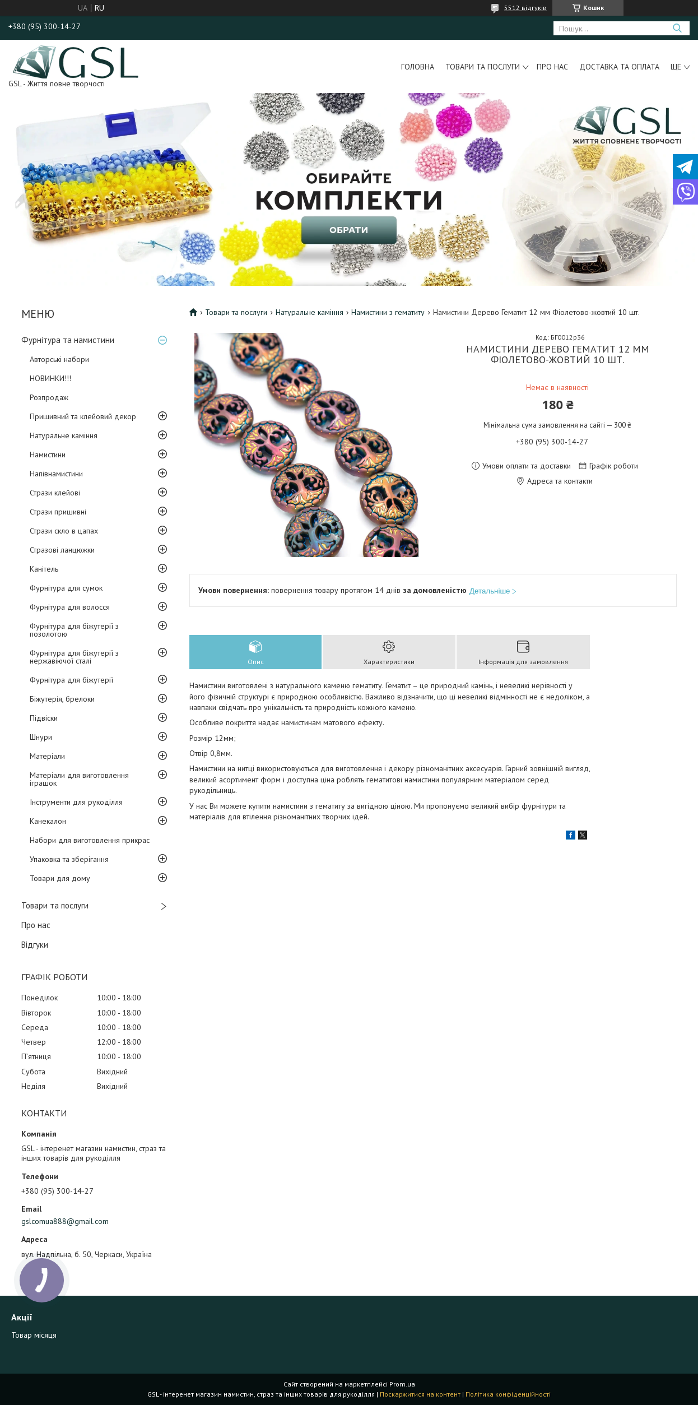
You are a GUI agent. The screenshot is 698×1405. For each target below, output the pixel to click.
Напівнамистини (56, 474)
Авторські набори (59, 359)
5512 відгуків (525, 7)
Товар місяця (34, 1335)
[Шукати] (677, 28)
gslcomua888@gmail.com (65, 1221)
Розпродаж (49, 397)
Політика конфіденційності (508, 1394)
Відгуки (34, 944)
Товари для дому (60, 878)
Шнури (41, 737)
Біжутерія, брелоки (62, 699)
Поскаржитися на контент (420, 1394)
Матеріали (47, 756)
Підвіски (44, 718)
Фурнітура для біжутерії (71, 680)
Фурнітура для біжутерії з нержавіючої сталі (74, 657)
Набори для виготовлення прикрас (90, 840)
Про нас (552, 67)
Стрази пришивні (58, 512)
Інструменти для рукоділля (76, 802)
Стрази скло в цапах (64, 531)
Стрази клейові (55, 493)
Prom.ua (402, 1384)
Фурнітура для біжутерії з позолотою (74, 630)
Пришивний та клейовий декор (83, 416)
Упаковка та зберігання (69, 859)
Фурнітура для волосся (70, 607)
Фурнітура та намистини (67, 340)
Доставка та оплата (619, 67)
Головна (417, 67)
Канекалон (48, 821)
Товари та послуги (482, 67)
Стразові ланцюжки (62, 550)
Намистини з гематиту (388, 312)
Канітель (44, 569)
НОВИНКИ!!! (50, 378)
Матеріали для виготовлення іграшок (79, 779)
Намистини (48, 454)
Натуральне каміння (63, 435)
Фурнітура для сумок (66, 588)
